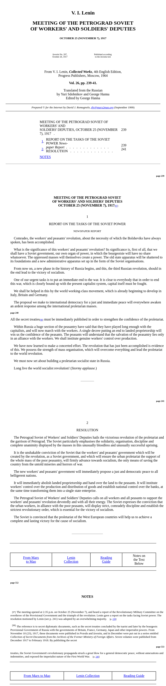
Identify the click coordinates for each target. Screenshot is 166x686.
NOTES (45, 157)
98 (41, 320)
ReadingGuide (106, 559)
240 (97, 657)
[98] (14, 625)
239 (114, 619)
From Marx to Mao (31, 559)
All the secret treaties (25, 319)
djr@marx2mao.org (102, 107)
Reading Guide (134, 676)
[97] (14, 612)
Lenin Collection (71, 559)
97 (116, 206)
